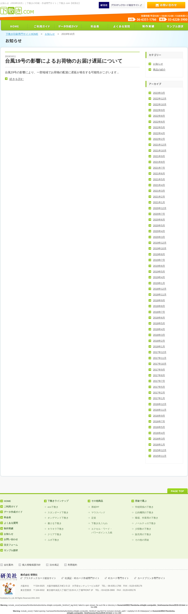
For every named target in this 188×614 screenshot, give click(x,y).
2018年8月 (159, 306)
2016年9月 (159, 415)
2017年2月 (159, 392)
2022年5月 (159, 127)
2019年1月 (159, 283)
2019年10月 (159, 248)
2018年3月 (159, 335)
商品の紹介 (159, 69)
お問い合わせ (166, 5)
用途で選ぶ (141, 501)
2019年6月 (159, 265)
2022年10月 (159, 104)
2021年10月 (159, 150)
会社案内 (8, 564)
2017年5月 (159, 386)
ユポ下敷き (53, 540)
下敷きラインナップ (58, 501)
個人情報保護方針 (31, 564)
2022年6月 (159, 121)
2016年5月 (159, 427)
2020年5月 (159, 225)
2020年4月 (159, 231)
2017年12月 (159, 352)
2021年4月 (159, 185)
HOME (14, 26)
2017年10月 (159, 363)
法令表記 (54, 564)
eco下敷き (53, 507)
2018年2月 (159, 340)
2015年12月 (159, 450)
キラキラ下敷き (56, 529)
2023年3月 (159, 92)
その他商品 (97, 501)
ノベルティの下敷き (145, 523)
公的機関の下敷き (144, 512)
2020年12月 (159, 208)
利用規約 (72, 564)
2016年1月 (159, 444)
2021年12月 (159, 144)
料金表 (95, 26)
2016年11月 (159, 409)
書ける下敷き (55, 523)
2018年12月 (159, 288)
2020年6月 (159, 219)
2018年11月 (159, 294)
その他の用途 (142, 540)
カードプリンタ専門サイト (151, 578)
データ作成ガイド (68, 26)
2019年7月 (159, 260)
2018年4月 (159, 329)
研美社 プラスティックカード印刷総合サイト (122, 5)
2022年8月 (159, 115)
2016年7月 (159, 421)
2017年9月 (159, 369)
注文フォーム (11, 545)
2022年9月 (159, 110)
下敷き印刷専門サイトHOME (22, 34)
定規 (93, 517)
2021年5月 (159, 179)
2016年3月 (159, 438)
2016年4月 (159, 433)
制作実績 (148, 26)
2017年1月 (159, 398)
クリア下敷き (55, 534)
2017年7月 (159, 381)
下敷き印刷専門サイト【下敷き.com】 (17, 10)
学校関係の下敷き (144, 507)
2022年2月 (159, 139)
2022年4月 (159, 133)
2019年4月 (159, 277)
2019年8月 (159, 254)
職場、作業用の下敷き (146, 517)
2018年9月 (159, 300)
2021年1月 (159, 202)
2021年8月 (159, 162)
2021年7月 (159, 167)
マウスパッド (98, 512)
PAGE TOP (177, 490)
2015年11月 (159, 456)
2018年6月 (159, 317)
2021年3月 (159, 190)
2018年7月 (159, 312)
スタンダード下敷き (58, 512)
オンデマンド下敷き (58, 517)
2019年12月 (159, 242)
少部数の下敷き (143, 529)
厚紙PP (95, 507)
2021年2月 (159, 196)
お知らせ (50, 34)
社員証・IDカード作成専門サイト (82, 578)
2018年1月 (159, 346)
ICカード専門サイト (118, 578)
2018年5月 (159, 323)
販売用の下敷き (143, 534)
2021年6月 (159, 173)
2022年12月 (159, 98)
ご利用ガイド (41, 26)
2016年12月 (159, 404)
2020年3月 (159, 237)
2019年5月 (159, 271)
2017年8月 (159, 375)
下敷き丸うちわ (99, 523)
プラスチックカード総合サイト (40, 578)
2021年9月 (159, 156)
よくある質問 (121, 26)
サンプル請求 (175, 26)
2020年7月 (159, 213)
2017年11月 (159, 358)
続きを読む (16, 79)
